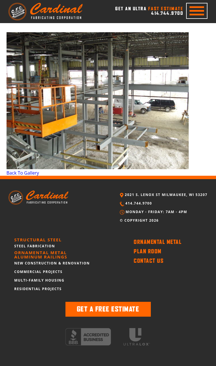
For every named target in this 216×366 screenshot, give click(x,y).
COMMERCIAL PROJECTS (38, 271)
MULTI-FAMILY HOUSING (39, 280)
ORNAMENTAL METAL (158, 242)
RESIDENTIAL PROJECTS (38, 288)
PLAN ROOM (148, 251)
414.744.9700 (136, 203)
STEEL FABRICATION (34, 246)
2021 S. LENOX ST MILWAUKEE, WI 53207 (163, 194)
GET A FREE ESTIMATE (108, 309)
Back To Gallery (23, 173)
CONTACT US (149, 261)
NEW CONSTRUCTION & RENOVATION (52, 263)
